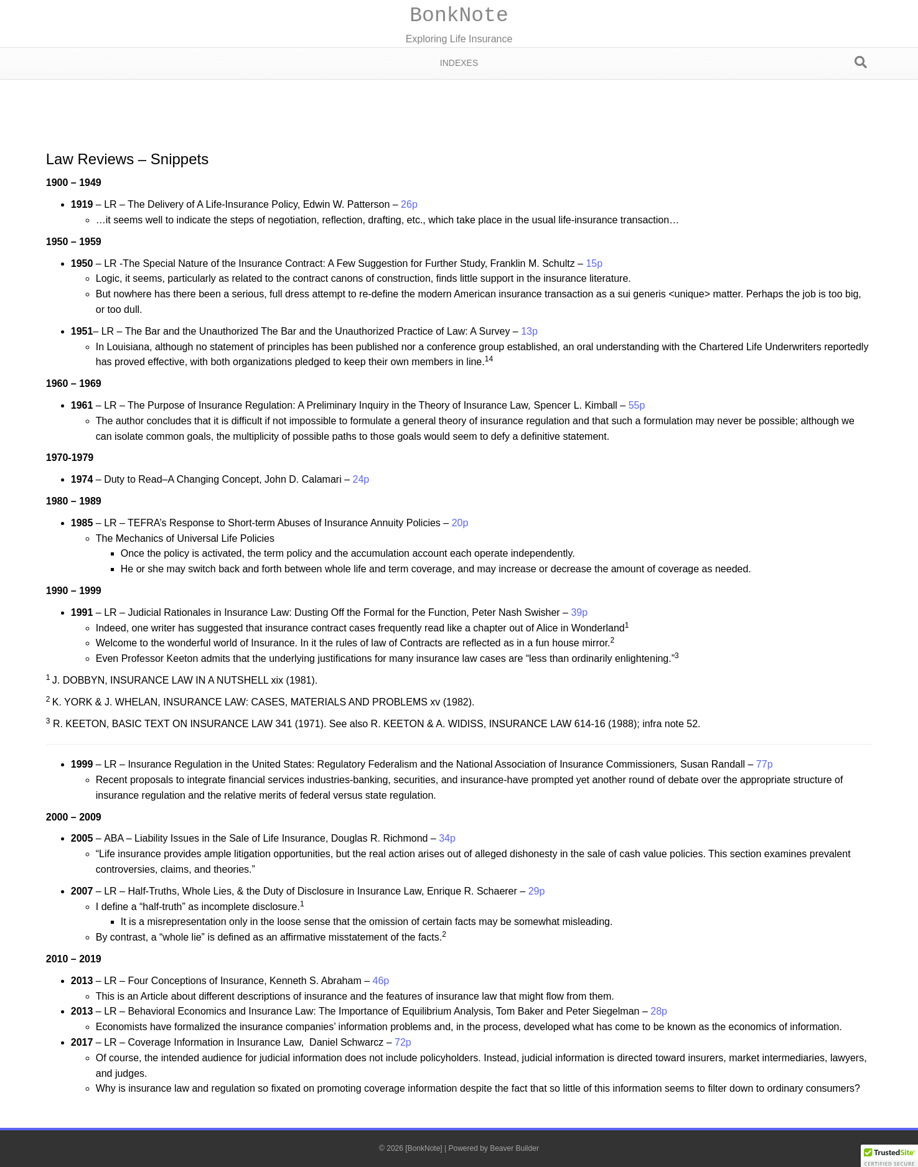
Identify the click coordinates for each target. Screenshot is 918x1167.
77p (764, 764)
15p (594, 263)
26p (409, 204)
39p (579, 612)
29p (536, 891)
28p (658, 1011)
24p (360, 479)
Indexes (459, 63)
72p (403, 1042)
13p (529, 331)
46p (381, 980)
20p (460, 523)
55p (637, 405)
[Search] (861, 62)
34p (447, 838)
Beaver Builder (514, 1148)
